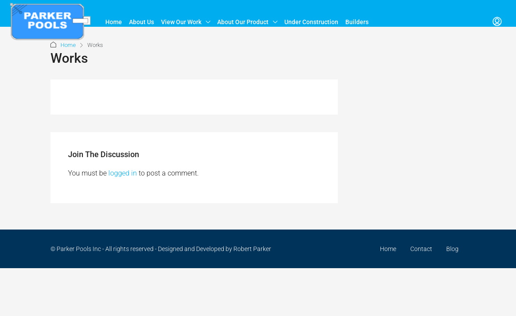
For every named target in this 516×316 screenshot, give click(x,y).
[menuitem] (497, 22)
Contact (421, 248)
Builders (357, 21)
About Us (141, 21)
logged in (122, 173)
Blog (452, 248)
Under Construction (311, 21)
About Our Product (243, 21)
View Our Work (181, 21)
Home (113, 21)
